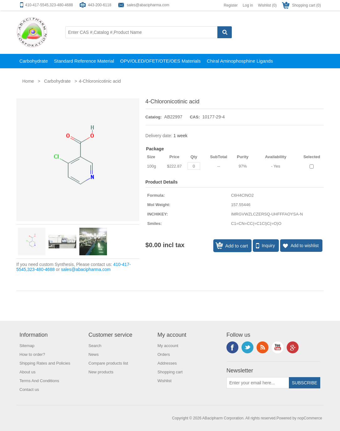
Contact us (29, 389)
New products (100, 372)
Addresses (167, 363)
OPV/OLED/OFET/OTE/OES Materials (160, 61)
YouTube (278, 347)
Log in (248, 5)
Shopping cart (170, 372)
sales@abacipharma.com (148, 5)
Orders (163, 354)
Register (231, 5)
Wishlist (164, 380)
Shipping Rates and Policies (44, 363)
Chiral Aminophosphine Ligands (240, 61)
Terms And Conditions (39, 380)
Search (94, 345)
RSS (262, 347)
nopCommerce (309, 418)
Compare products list (108, 363)
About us (27, 372)
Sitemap (27, 345)
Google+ (293, 347)
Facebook (232, 347)
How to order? (32, 354)
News (93, 354)
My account (167, 345)
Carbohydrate (33, 61)
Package (155, 148)
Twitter (247, 347)
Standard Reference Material (84, 61)
